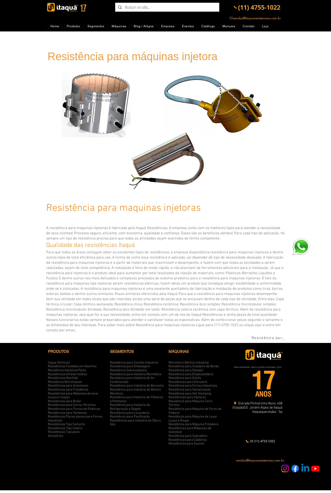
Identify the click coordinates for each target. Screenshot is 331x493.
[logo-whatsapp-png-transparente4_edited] (301, 246)
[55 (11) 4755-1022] (260, 441)
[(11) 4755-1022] (257, 7)
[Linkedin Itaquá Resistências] (305, 468)
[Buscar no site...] (167, 7)
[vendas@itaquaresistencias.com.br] (255, 18)
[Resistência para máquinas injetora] (269, 338)
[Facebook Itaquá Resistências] (295, 468)
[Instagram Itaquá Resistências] (285, 468)
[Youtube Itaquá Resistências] (315, 468)
